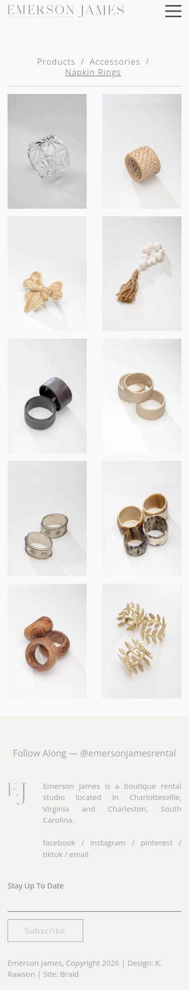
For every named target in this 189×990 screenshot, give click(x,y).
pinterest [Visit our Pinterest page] (156, 842)
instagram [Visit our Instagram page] (107, 842)
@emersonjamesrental (128, 753)
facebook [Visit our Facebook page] (59, 842)
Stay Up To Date (36, 885)
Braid (69, 974)
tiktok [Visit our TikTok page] (52, 854)
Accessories (115, 61)
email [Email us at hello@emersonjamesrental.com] (79, 854)
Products (56, 61)
